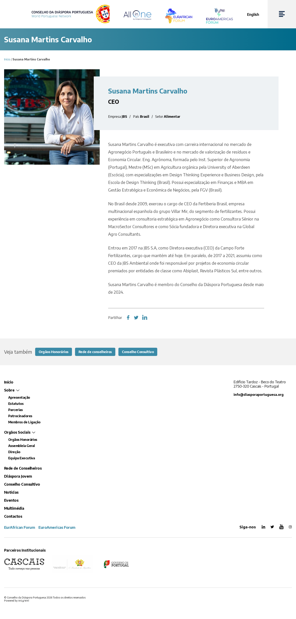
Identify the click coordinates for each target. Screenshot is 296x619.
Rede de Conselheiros (23, 468)
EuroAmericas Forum (56, 527)
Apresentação (19, 398)
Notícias (11, 492)
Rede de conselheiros (100, 352)
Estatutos (15, 404)
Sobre (9, 390)
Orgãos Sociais (17, 432)
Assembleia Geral (21, 446)
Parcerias (15, 410)
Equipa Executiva (21, 458)
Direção (14, 452)
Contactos (13, 516)
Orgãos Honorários (55, 352)
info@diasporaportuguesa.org (259, 395)
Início (7, 59)
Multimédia (14, 508)
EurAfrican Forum (19, 527)
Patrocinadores (20, 416)
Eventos (11, 500)
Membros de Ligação (24, 422)
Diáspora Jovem (18, 476)
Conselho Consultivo (147, 352)
